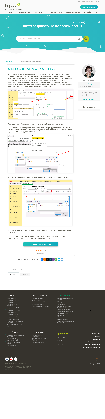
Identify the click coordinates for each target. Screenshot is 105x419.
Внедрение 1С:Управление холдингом (12, 304)
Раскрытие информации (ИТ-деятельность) (18, 366)
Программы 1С (25, 12)
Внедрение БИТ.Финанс (15, 308)
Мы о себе (87, 12)
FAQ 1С (60, 344)
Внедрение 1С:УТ (13, 312)
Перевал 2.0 (61, 304)
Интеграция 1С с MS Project (39, 339)
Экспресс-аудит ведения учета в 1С (15, 335)
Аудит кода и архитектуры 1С (12, 339)
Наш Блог (96, 333)
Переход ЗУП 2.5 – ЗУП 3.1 (14, 325)
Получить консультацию (40, 244)
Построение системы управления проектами (65, 310)
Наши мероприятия (93, 344)
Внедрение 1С (12, 298)
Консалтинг (40, 12)
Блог (61, 12)
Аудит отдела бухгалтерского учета (14, 346)
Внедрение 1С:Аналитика (15, 317)
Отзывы (60, 341)
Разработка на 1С (13, 319)
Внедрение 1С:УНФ (13, 310)
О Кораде (96, 336)
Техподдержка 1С (38, 304)
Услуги (11, 12)
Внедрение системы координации (64, 307)
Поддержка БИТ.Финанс (40, 306)
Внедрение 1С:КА (13, 314)
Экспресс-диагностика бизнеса (65, 299)
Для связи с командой (92, 347)
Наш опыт (52, 12)
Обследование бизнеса (65, 302)
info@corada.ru (84, 1)
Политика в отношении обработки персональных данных (15, 364)
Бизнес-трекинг (62, 319)
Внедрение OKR (62, 313)
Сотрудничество (94, 342)
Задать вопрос (89, 99)
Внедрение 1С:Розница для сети (15, 322)
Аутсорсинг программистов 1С (38, 301)
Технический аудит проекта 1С (13, 342)
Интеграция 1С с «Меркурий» (37, 335)
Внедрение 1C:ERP (13, 300)
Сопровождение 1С (39, 298)
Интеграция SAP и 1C (39, 342)
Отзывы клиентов (73, 12)
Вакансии (96, 339)
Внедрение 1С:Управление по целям (65, 316)
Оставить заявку (89, 7)
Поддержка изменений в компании (65, 322)
